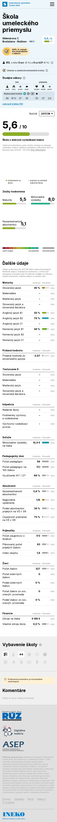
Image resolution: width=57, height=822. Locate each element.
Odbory (41, 799)
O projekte (8, 802)
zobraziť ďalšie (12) (12, 104)
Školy (31, 799)
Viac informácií (38, 150)
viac (31, 41)
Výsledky (19, 799)
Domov (6, 799)
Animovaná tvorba (13, 93)
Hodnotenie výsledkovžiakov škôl (19, 4)
